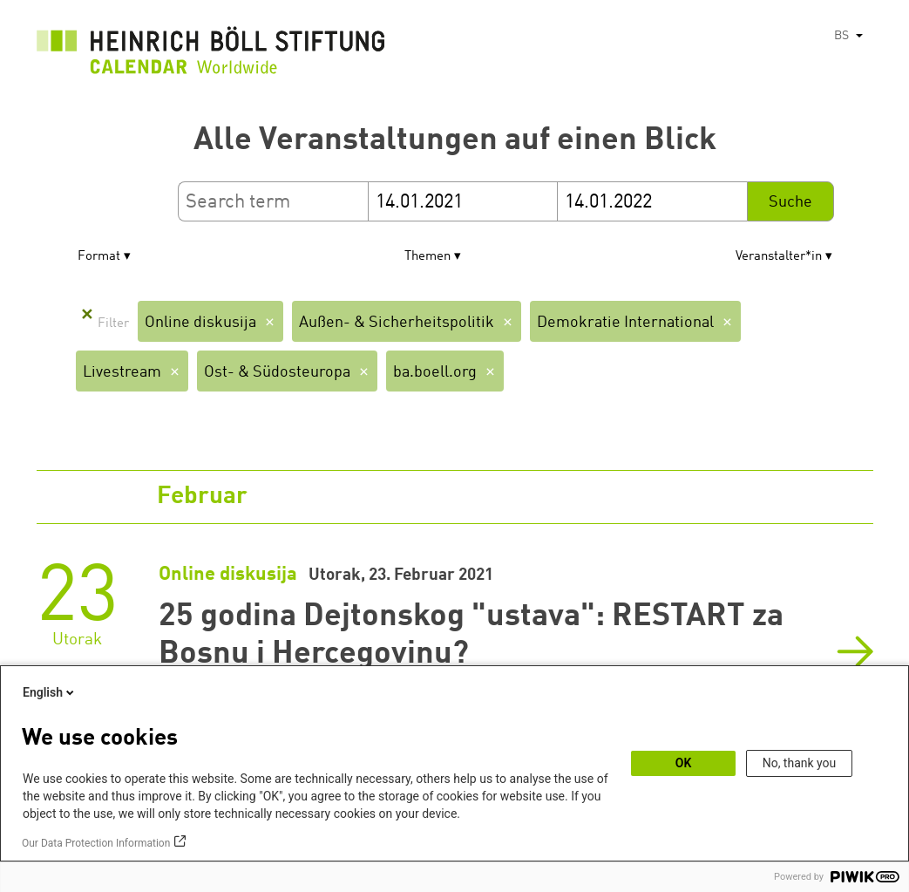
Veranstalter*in (779, 256)
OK (683, 763)
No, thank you (800, 763)
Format (99, 256)
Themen (427, 256)
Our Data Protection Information (96, 843)
